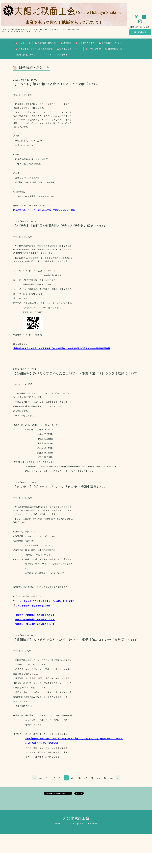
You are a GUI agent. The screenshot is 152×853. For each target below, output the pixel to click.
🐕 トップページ (23, 43)
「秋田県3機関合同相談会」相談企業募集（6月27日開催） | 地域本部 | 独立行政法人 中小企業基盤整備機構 (61, 349)
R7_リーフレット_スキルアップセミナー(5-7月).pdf (40, 601)
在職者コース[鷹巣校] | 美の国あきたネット (35, 615)
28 (92, 778)
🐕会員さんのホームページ (69, 49)
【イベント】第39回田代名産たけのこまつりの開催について (57, 84)
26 (79, 778)
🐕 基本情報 (65, 43)
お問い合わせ (140, 32)
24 (66, 778)
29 (98, 778)
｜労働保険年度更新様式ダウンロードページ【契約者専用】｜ (43, 55)
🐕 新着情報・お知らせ (45, 43)
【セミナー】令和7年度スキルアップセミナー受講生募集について (61, 487)
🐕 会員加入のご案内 (85, 43)
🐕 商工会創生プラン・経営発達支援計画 (34, 49)
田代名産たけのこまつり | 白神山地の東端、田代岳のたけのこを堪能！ (45, 210)
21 (46, 778)
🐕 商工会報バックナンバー (111, 43)
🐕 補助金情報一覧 (113, 49)
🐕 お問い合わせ (93, 49)
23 (59, 778)
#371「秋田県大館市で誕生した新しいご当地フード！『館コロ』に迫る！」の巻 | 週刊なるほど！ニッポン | (74, 739)
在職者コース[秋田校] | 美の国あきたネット (35, 620)
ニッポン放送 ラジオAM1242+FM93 (41, 743)
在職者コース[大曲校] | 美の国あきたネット (35, 624)
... (40, 778)
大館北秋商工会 (76, 818)
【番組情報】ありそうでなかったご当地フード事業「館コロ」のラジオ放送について (75, 373)
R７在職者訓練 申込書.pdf (28, 606)
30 (105, 778)
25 (72, 778)
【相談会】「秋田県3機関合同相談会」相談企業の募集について (59, 226)
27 (85, 778)
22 (53, 778)
